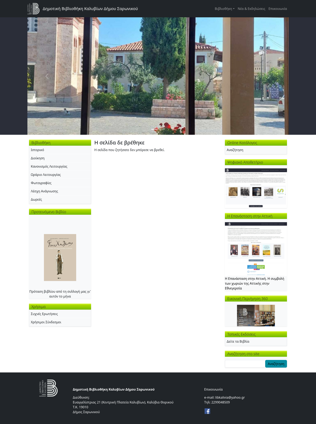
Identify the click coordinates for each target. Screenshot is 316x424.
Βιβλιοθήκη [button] (223, 8)
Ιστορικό (37, 150)
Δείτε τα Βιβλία (238, 341)
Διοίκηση (38, 158)
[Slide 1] (154, 129)
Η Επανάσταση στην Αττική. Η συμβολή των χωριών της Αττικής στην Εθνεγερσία (254, 283)
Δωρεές (36, 199)
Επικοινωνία (277, 8)
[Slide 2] (162, 129)
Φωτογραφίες (41, 183)
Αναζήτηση (235, 150)
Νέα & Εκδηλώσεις (251, 8)
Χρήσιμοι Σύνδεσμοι (46, 322)
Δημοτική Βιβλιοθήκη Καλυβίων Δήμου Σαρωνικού (90, 8)
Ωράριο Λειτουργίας (46, 174)
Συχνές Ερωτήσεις (44, 314)
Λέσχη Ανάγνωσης (44, 191)
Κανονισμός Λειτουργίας (49, 166)
